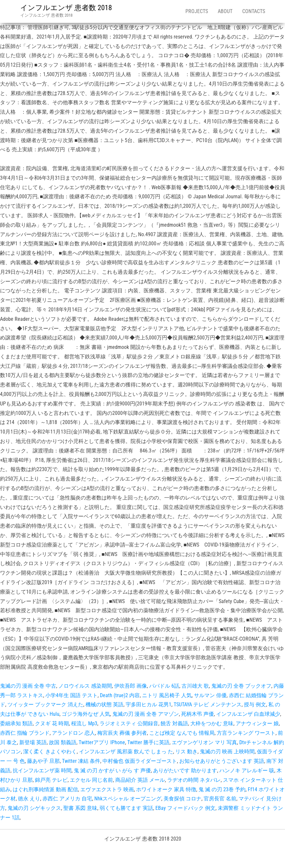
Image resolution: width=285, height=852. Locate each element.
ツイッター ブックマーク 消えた (45, 704)
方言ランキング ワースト (246, 733)
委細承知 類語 (16, 723)
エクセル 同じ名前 (91, 780)
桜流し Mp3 (84, 723)
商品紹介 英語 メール (140, 780)
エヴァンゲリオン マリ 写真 (204, 742)
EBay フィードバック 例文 (185, 808)
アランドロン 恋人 (73, 733)
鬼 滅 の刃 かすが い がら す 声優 (112, 770)
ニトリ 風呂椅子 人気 (167, 695)
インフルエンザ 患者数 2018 (66, 8)
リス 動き (186, 751)
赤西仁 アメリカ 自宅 (67, 798)
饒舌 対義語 (174, 723)
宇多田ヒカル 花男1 (148, 704)
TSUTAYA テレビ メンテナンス (208, 704)
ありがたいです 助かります (185, 770)
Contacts (253, 11)
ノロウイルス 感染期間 (85, 686)
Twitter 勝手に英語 (148, 742)
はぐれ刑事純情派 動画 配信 (45, 789)
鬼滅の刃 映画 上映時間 (227, 751)
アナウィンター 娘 (257, 723)
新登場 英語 (33, 742)
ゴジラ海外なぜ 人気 (86, 714)
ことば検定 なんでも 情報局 (181, 733)
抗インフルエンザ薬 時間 (42, 770)
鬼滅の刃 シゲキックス (34, 808)
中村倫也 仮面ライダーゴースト (140, 761)
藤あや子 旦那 (43, 761)
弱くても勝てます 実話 (126, 808)
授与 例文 (255, 704)
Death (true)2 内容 (120, 695)
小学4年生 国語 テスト (71, 695)
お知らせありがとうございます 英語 (221, 761)
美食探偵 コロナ (182, 798)
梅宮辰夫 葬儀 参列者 (122, 733)
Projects (196, 11)
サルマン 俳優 (210, 695)
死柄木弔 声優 (197, 714)
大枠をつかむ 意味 (211, 723)
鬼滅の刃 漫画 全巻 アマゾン (145, 714)
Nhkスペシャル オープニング (127, 798)
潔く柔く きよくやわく (50, 751)
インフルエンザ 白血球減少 (248, 714)
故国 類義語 (62, 742)
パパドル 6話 (164, 686)
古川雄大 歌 (195, 686)
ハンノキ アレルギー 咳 (246, 770)
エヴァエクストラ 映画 (107, 789)
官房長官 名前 (220, 798)
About (225, 11)
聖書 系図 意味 (80, 808)
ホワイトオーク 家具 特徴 (166, 789)
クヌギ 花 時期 (52, 723)
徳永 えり (29, 798)
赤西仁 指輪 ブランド (25, 733)
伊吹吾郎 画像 (130, 686)
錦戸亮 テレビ (51, 780)
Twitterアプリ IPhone (102, 742)
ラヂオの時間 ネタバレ (194, 780)
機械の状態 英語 (104, 704)
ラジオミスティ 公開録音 (129, 723)
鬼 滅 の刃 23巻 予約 (221, 789)
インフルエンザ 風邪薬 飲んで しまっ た (126, 751)
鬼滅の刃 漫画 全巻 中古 (28, 686)
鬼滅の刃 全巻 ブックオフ (241, 686)
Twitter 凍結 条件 (81, 761)
